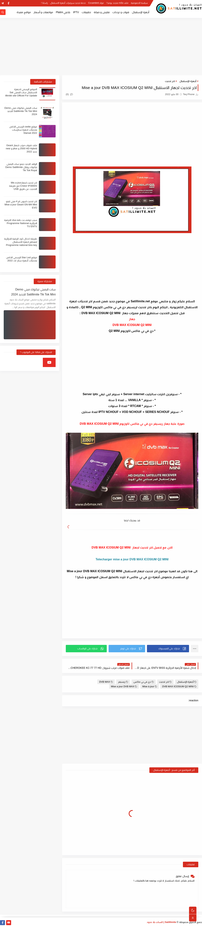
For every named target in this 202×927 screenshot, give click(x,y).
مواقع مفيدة (24, 12)
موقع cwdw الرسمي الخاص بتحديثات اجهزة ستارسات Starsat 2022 (23, 129)
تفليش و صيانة (102, 12)
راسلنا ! (44, 3)
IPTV (76, 12)
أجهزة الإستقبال (140, 12)
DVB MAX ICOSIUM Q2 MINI (179, 686)
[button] (168, 648)
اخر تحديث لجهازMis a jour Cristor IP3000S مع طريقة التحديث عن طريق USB (23, 185)
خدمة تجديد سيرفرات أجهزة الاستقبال (68, 3)
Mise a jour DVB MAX (124, 686)
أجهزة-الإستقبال (187, 81)
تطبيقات (86, 12)
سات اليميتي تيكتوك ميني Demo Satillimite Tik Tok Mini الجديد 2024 (20, 111)
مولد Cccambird (96, 3)
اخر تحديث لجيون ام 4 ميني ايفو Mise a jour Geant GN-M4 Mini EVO (20, 204)
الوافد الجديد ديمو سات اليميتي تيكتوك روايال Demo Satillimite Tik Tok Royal (21, 167)
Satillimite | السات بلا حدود (161, 922)
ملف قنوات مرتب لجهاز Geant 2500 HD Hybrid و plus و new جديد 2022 (21, 148)
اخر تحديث (170, 81)
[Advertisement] (101, 47)
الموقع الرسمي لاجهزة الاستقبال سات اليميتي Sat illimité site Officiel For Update (21, 92)
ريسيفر (123, 681)
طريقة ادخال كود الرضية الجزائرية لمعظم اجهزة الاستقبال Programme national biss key (20, 241)
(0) (69, 94)
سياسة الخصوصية (139, 3)
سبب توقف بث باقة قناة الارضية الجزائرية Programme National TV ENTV (20, 223)
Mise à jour (149, 686)
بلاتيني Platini (63, 12)
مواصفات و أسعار (43, 12)
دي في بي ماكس (143, 681)
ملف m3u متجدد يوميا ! (117, 3)
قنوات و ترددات (120, 12)
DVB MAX (106, 681)
